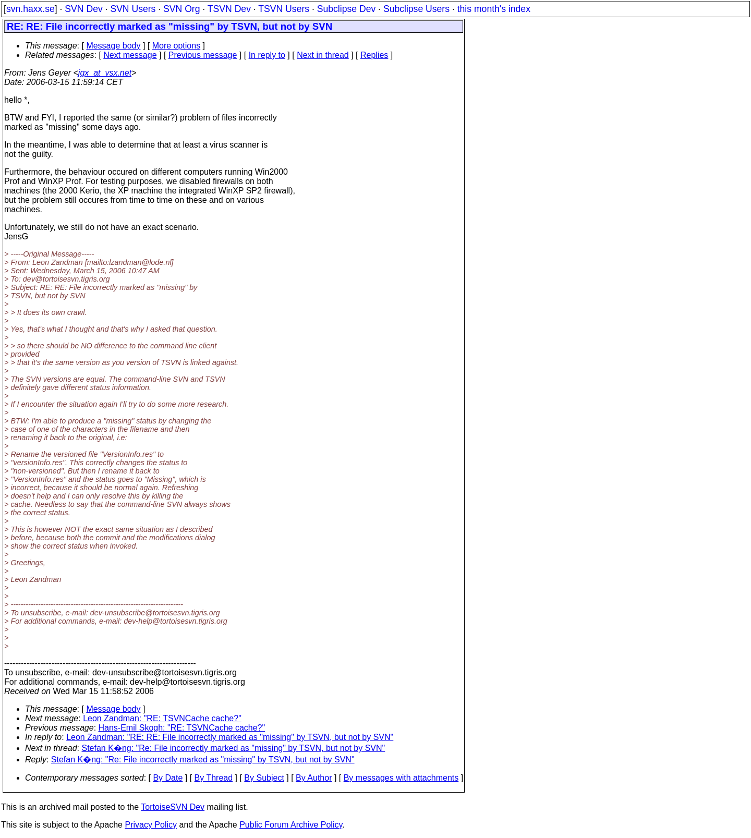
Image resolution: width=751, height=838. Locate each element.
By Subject (264, 777)
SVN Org (181, 9)
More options (176, 45)
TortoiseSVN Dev (172, 807)
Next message (129, 55)
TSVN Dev (229, 9)
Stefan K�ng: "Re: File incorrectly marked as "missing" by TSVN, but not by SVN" (233, 748)
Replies (374, 55)
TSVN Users (283, 9)
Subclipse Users (416, 9)
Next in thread (323, 55)
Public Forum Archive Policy (290, 824)
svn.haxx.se (30, 9)
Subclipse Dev (346, 9)
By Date (168, 777)
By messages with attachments (401, 777)
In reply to (267, 55)
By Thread (214, 777)
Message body (113, 45)
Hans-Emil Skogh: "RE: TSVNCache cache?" (182, 727)
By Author (314, 777)
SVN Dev (83, 9)
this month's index (493, 9)
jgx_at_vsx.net (104, 72)
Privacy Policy (151, 824)
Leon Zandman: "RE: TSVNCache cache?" (162, 718)
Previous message (202, 55)
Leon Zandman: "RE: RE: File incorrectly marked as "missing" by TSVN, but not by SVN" (229, 737)
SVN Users (132, 9)
